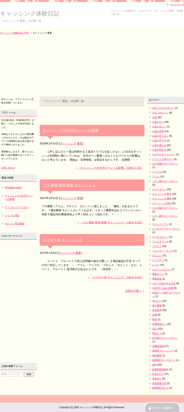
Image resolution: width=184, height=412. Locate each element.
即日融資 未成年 (13, 187)
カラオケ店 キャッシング (62, 240)
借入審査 (157, 305)
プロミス (157, 246)
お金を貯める (159, 149)
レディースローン (161, 269)
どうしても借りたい (162, 159)
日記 (154, 328)
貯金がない (158, 374)
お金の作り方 (159, 140)
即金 (154, 319)
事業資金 (157, 278)
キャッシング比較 (161, 203)
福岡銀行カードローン (163, 360)
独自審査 (157, 355)
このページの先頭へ (162, 408)
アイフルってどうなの (16, 207)
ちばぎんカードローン (163, 154)
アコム (155, 176)
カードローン (159, 189)
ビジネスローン (160, 237)
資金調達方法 (159, 383)
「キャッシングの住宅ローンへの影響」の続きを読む (110, 167)
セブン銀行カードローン (165, 216)
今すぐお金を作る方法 (163, 283)
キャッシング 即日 (161, 194)
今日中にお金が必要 (162, 288)
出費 (154, 314)
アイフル (157, 172)
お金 (154, 117)
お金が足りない (160, 136)
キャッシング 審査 (71, 143)
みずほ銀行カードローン (165, 163)
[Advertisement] (92, 66)
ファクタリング (160, 241)
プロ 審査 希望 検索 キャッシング (69, 185)
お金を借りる (159, 145)
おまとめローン (160, 112)
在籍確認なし (159, 324)
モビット (157, 255)
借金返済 (157, 310)
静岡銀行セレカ (160, 388)
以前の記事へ (133, 290)
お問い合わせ (8, 168)
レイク (155, 265)
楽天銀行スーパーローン (165, 338)
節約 (154, 364)
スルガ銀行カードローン (165, 208)
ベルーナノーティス (162, 251)
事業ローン (158, 274)
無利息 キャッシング (163, 350)
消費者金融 (158, 346)
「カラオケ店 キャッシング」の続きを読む (116, 277)
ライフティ (158, 260)
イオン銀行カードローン (165, 181)
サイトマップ (177, 4)
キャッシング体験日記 (29, 13)
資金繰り (157, 378)
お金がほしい (159, 126)
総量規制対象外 (160, 369)
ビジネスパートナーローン (166, 228)
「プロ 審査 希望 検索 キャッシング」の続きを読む (111, 222)
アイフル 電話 (12, 215)
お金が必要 (158, 131)
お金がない (158, 122)
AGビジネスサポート (163, 108)
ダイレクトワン (160, 224)
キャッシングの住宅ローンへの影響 (71, 130)
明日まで (157, 333)
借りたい (157, 301)
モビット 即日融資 (14, 223)
